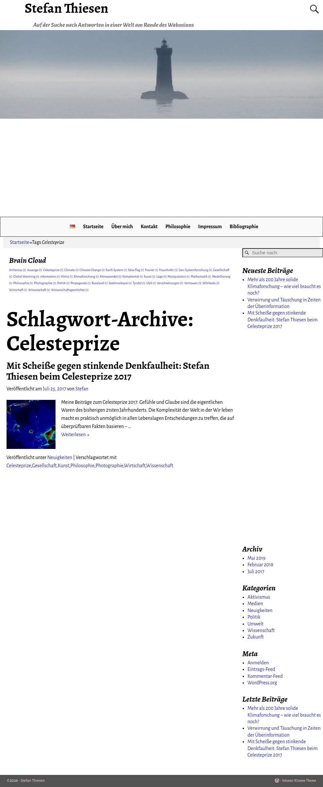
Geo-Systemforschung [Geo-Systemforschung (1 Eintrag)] (195, 270)
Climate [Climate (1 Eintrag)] (71, 270)
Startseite (93, 226)
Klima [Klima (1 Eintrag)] (67, 276)
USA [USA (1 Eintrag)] (151, 283)
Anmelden (258, 662)
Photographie (109, 465)
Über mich (122, 226)
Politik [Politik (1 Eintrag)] (63, 283)
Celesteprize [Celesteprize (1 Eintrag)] (53, 270)
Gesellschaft (44, 465)
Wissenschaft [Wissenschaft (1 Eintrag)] (39, 290)
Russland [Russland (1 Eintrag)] (100, 283)
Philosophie (177, 226)
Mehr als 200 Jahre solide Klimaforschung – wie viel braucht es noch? (284, 286)
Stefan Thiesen (33, 780)
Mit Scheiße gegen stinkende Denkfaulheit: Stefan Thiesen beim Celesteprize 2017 (108, 371)
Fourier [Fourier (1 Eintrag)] (151, 270)
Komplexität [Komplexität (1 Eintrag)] (132, 276)
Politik (254, 617)
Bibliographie (244, 226)
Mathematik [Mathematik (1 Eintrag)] (201, 276)
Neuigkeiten (60, 457)
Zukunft (256, 637)
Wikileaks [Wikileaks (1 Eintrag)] (211, 283)
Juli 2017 (256, 571)
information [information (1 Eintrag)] (50, 276)
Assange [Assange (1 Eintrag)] (34, 270)
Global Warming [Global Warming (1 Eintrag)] (26, 276)
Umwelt (256, 623)
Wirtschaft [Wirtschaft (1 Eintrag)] (18, 290)
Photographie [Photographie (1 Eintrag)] (45, 283)
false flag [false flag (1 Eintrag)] (136, 270)
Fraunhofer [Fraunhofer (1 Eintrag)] (168, 270)
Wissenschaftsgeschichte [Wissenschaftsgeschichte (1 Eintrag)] (70, 290)
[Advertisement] (161, 168)
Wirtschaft (134, 465)
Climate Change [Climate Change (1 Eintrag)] (92, 270)
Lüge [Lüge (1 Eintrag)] (161, 276)
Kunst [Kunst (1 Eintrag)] (149, 276)
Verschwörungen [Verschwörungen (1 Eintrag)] (170, 283)
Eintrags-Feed (261, 669)
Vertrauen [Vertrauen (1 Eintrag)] (193, 283)
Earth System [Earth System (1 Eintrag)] (116, 270)
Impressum (210, 226)
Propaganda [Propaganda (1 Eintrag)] (81, 283)
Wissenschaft (159, 465)
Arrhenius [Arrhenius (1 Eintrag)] (17, 270)
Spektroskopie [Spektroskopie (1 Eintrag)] (120, 283)
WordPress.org (262, 682)
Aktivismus (259, 597)
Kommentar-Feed (265, 676)
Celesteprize (19, 465)
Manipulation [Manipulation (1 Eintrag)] (179, 276)
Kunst (63, 465)
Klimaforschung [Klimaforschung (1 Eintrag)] (86, 276)
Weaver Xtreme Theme (299, 780)
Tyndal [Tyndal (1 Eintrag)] (139, 283)
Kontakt (149, 226)
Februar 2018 (260, 564)
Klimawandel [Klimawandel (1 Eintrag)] (111, 276)
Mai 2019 (257, 558)
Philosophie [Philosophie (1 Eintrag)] (23, 283)
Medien (255, 603)
